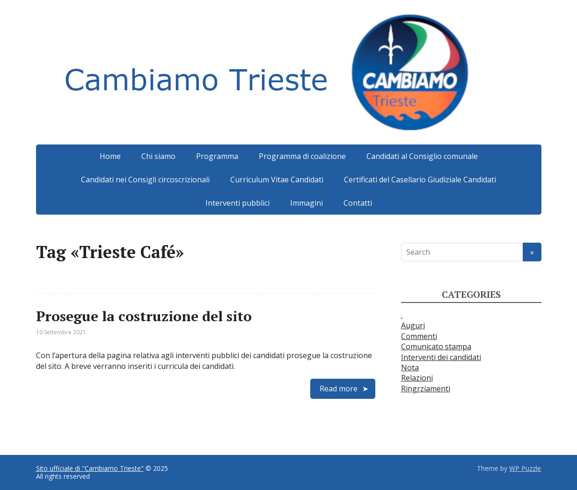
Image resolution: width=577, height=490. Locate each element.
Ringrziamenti (425, 388)
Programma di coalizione (302, 156)
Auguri (413, 325)
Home (110, 156)
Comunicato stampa (436, 346)
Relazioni (417, 378)
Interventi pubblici (237, 203)
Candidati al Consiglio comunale (422, 156)
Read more (339, 388)
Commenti (419, 336)
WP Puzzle (525, 468)
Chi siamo (158, 156)
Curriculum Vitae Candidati (276, 179)
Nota (410, 367)
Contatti (357, 203)
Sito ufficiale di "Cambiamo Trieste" (90, 468)
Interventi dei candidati (441, 357)
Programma (217, 156)
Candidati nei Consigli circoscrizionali (145, 179)
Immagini (306, 203)
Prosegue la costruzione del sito (144, 316)
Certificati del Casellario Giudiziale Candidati (420, 179)
